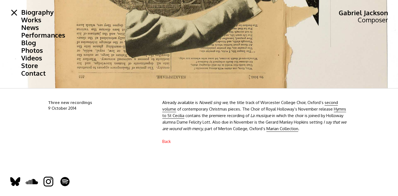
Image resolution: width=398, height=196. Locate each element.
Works (31, 20)
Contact (33, 73)
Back (166, 141)
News (30, 27)
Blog (28, 43)
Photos (32, 50)
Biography (37, 12)
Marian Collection (282, 128)
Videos (31, 58)
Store (29, 65)
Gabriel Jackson (363, 12)
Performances (43, 35)
